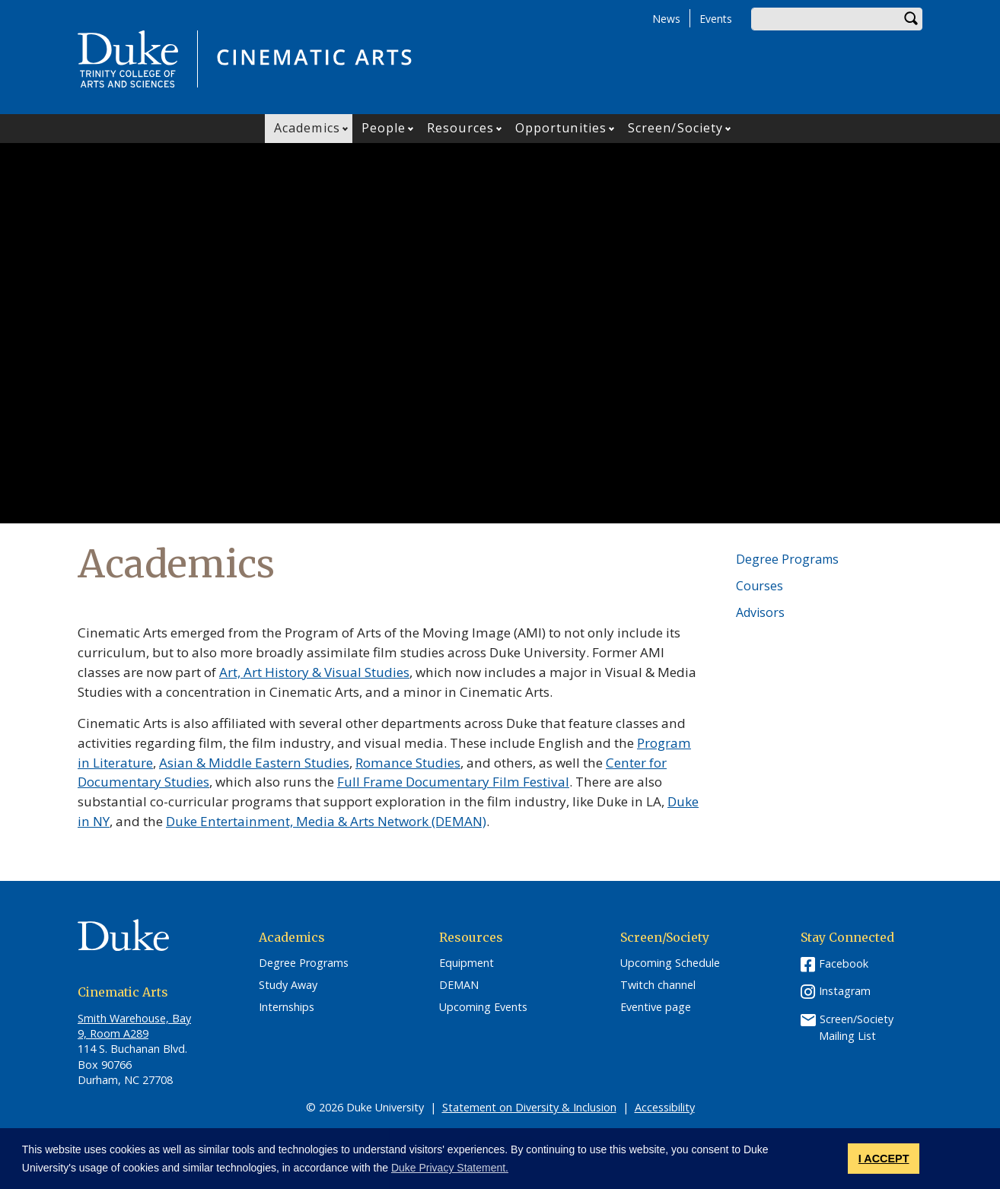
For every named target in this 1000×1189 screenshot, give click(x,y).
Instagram (845, 991)
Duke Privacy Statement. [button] (449, 1168)
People (383, 127)
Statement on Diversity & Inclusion (529, 1107)
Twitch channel (658, 985)
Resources (460, 127)
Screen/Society (675, 127)
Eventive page (655, 1007)
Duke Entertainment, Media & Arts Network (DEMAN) (326, 821)
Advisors (760, 612)
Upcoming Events (483, 1007)
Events (715, 18)
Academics (307, 127)
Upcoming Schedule (670, 963)
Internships (286, 1007)
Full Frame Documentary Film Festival (453, 781)
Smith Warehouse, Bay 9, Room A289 (134, 1026)
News (666, 18)
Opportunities (561, 127)
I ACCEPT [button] (883, 1158)
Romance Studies (407, 762)
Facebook (843, 963)
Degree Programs (787, 559)
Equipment (466, 963)
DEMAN (459, 985)
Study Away (288, 985)
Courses (759, 585)
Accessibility (665, 1107)
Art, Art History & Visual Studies (314, 672)
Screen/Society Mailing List (856, 1027)
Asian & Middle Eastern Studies (254, 762)
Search (911, 19)
